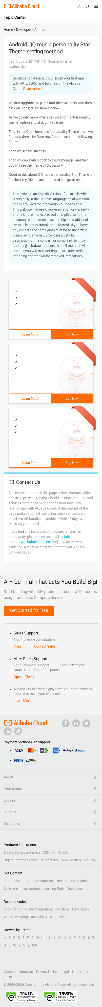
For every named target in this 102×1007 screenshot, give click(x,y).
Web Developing (16, 917)
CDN (46, 852)
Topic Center (13, 909)
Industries (62, 909)
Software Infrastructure (22, 888)
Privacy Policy (46, 972)
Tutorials (37, 917)
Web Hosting (71, 860)
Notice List (80, 972)
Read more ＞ (33, 89)
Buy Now (72, 334)
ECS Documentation (37, 881)
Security (89, 860)
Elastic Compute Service (22, 852)
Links (8, 977)
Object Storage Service (21, 860)
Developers (80, 909)
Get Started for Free (29, 610)
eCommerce (50, 860)
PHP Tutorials (56, 917)
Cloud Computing (38, 909)
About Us (26, 972)
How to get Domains (71, 881)
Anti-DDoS (60, 852)
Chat (17, 646)
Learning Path (53, 888)
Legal (65, 972)
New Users (75, 888)
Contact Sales (44, 646)
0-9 (34, 945)
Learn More (30, 334)
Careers (10, 972)
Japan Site (12, 881)
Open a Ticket (24, 677)
